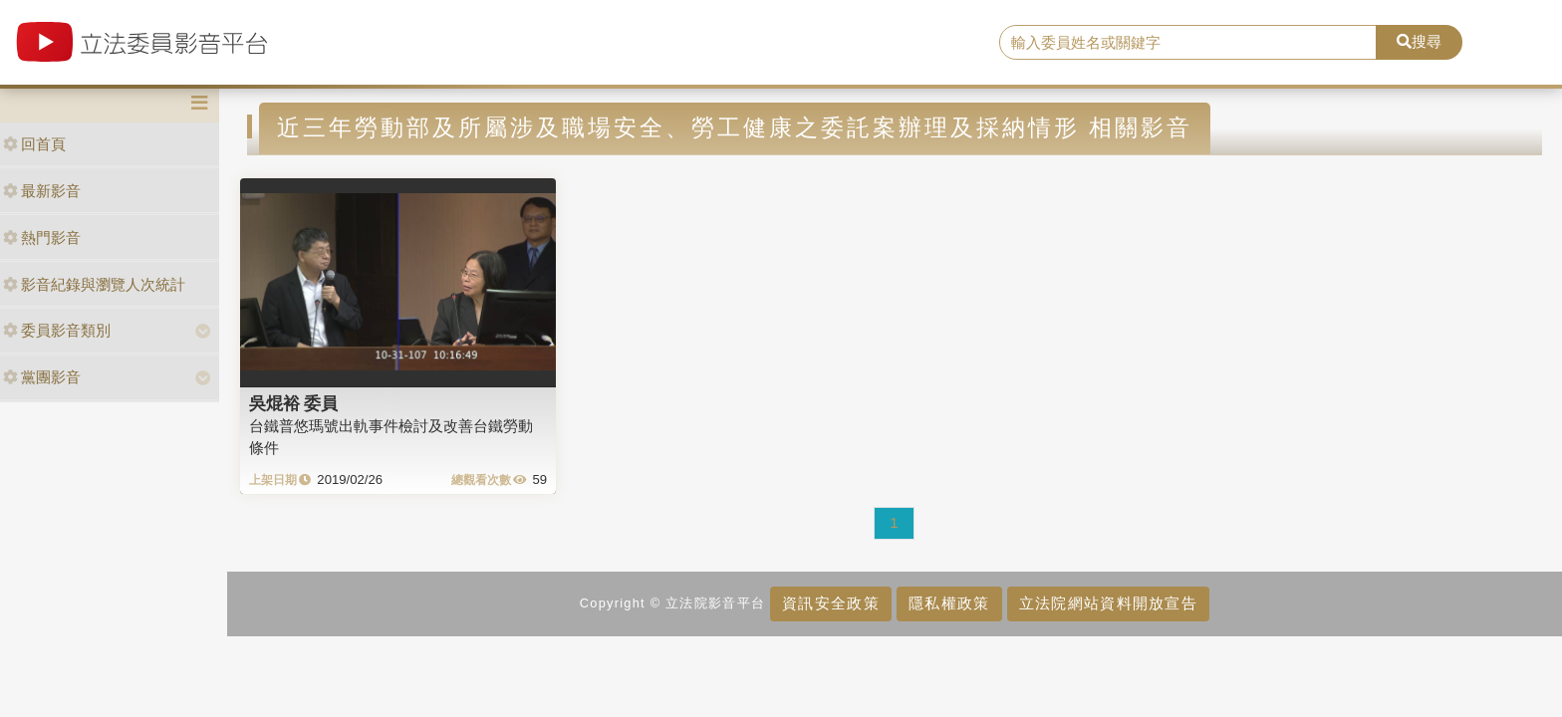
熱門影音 (42, 237)
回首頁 (34, 143)
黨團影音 (42, 376)
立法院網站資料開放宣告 (1108, 603)
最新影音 (42, 190)
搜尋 (1419, 41)
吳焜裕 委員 (294, 403)
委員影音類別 (57, 330)
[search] (1188, 43)
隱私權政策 (949, 603)
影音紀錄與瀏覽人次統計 (94, 284)
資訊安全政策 (831, 603)
